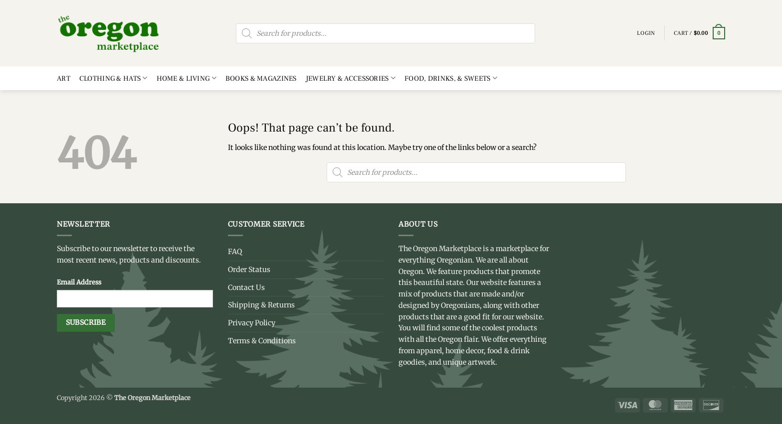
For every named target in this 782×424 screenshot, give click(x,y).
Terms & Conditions (262, 340)
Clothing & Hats (113, 78)
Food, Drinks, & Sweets (450, 78)
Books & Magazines (261, 78)
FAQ (235, 251)
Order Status (249, 269)
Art (63, 78)
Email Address (79, 282)
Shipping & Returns (261, 304)
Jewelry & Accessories (350, 78)
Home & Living (186, 78)
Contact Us (246, 287)
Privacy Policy (251, 322)
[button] (699, 33)
